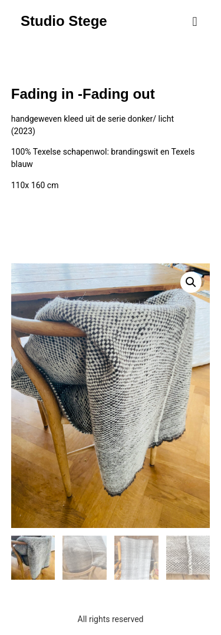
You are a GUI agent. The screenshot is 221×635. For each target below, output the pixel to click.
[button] (194, 21)
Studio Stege (64, 21)
